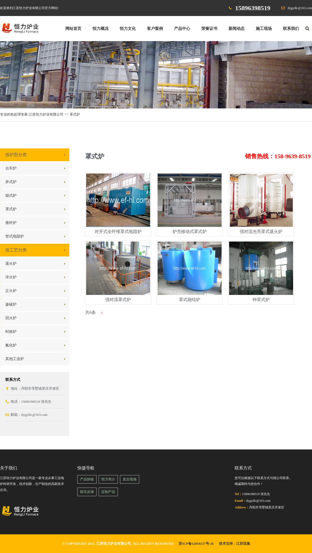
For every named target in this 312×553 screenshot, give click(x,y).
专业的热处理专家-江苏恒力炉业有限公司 (31, 114)
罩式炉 (75, 114)
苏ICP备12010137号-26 (196, 544)
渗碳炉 (11, 304)
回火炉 (11, 318)
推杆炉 (11, 223)
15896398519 (252, 8)
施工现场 (264, 28)
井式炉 (11, 182)
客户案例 (155, 28)
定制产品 (108, 492)
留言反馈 (87, 492)
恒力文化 (128, 28)
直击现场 (130, 479)
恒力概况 (101, 28)
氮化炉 (11, 345)
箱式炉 (11, 195)
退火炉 (11, 264)
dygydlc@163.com (300, 8)
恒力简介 (108, 479)
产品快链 (87, 479)
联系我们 (291, 28)
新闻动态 (237, 28)
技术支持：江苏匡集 (234, 544)
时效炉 (11, 332)
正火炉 (11, 291)
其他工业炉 (14, 359)
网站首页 (73, 28)
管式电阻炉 (14, 236)
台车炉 (11, 168)
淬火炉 (11, 277)
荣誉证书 (209, 28)
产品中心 (182, 28)
